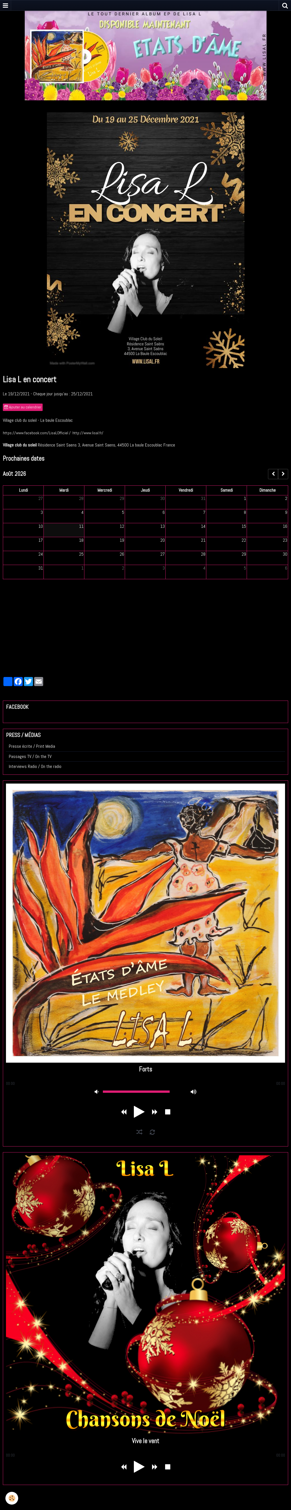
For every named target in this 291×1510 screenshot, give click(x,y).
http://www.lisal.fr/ (87, 432)
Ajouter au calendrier (22, 407)
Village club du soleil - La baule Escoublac (38, 420)
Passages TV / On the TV (30, 756)
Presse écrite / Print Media (32, 746)
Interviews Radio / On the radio (35, 766)
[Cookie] (12, 1498)
